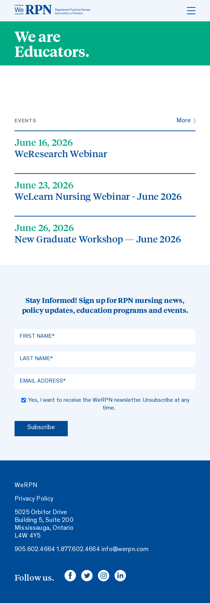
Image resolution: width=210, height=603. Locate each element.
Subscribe (41, 428)
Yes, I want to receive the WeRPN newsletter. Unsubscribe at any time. (108, 404)
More (183, 121)
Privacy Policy (34, 499)
